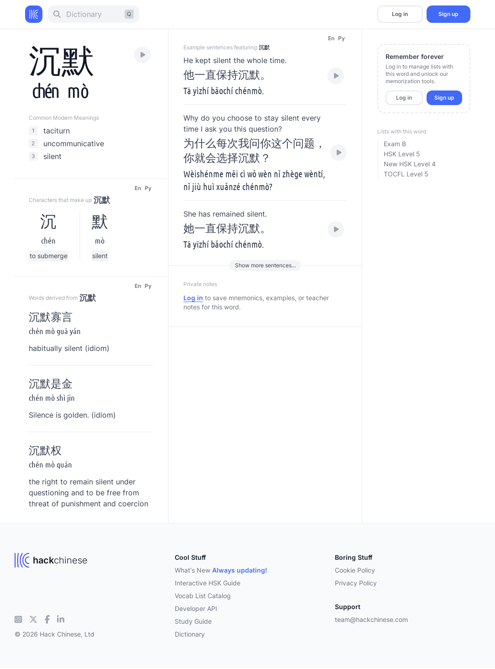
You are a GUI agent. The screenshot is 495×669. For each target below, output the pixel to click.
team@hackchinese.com (371, 619)
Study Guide (193, 621)
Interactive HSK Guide (207, 583)
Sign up (448, 14)
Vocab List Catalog (203, 596)
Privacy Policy (356, 583)
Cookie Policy (355, 570)
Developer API (196, 608)
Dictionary (190, 634)
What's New (221, 570)
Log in (400, 14)
